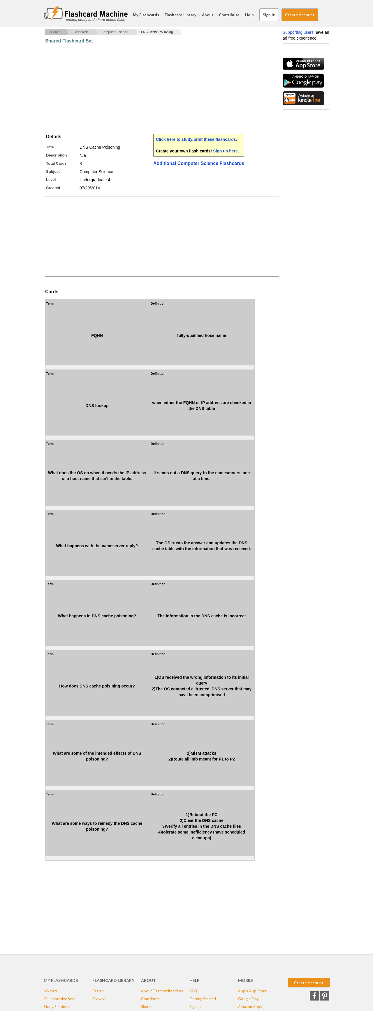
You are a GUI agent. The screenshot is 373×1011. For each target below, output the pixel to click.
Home (55, 32)
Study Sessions (56, 1006)
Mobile (246, 980)
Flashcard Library (180, 15)
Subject (53, 171)
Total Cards (56, 163)
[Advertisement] (151, 88)
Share (146, 1006)
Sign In (269, 14)
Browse (98, 998)
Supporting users (298, 32)
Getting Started (202, 998)
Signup (195, 1006)
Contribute (229, 15)
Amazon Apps (250, 1006)
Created (53, 188)
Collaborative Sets (59, 998)
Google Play (248, 998)
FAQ (193, 991)
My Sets (50, 991)
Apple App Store (252, 991)
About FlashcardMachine (162, 991)
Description (56, 155)
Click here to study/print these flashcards (196, 139)
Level (51, 179)
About (207, 15)
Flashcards (80, 32)
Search (323, 15)
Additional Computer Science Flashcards (198, 163)
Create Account (299, 14)
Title (50, 147)
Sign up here (225, 151)
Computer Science (114, 32)
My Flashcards (146, 15)
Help (249, 15)
